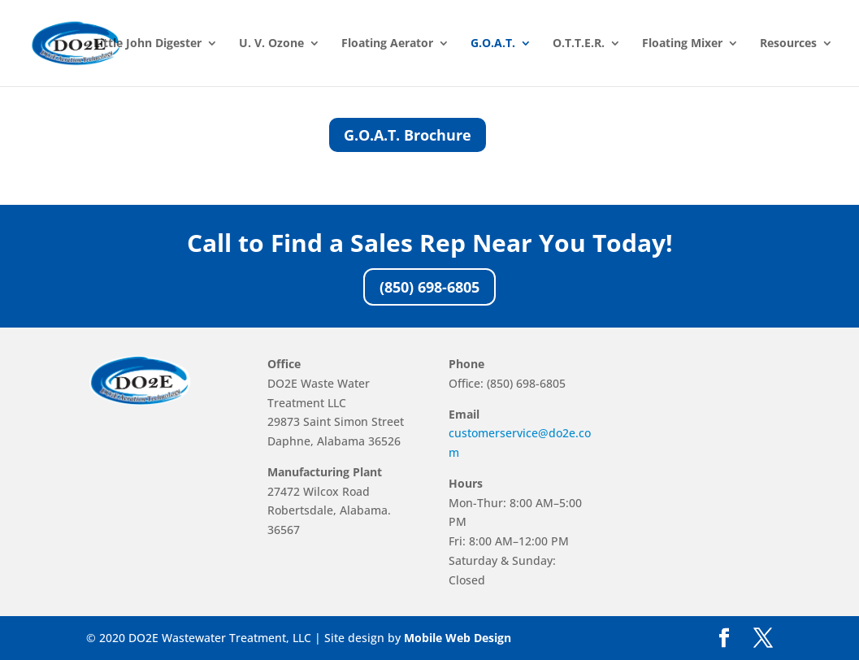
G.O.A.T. (493, 43)
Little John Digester (147, 43)
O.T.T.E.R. (579, 43)
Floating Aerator (387, 43)
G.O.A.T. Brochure (407, 135)
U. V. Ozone (271, 43)
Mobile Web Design (457, 637)
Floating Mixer (682, 43)
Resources (788, 43)
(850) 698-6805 (429, 287)
